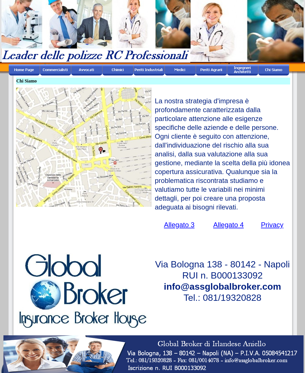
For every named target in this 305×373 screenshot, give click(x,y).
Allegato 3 (179, 225)
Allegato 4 (228, 225)
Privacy (272, 225)
